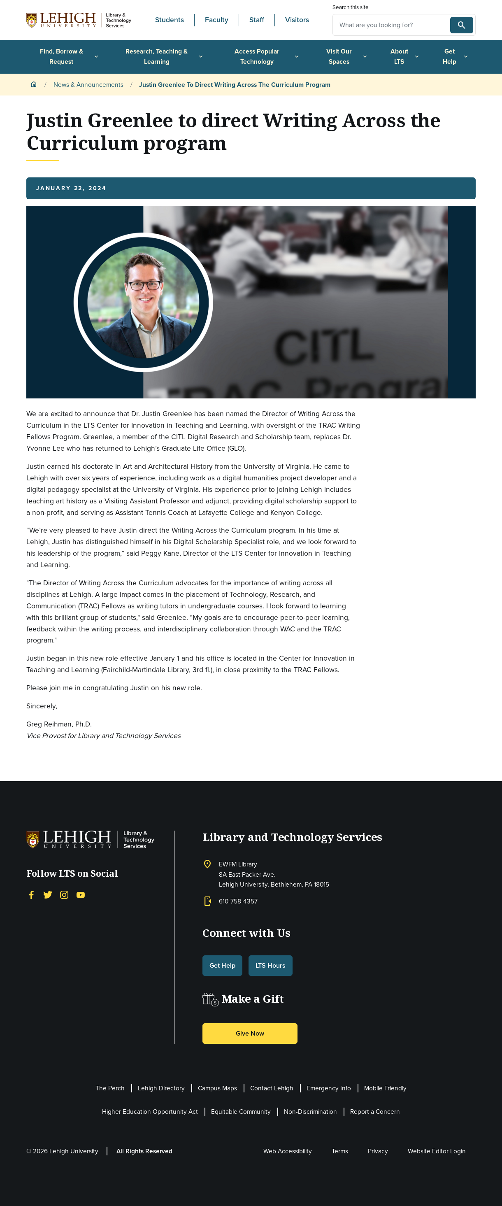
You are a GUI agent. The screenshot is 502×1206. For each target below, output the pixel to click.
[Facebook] (31, 894)
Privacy (378, 1151)
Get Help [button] (222, 965)
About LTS (405, 56)
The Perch (110, 1088)
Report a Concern (375, 1111)
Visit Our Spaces (347, 56)
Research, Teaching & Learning (165, 56)
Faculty (216, 19)
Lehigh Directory (161, 1088)
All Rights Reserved (144, 1151)
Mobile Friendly (385, 1088)
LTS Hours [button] (271, 965)
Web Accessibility (287, 1151)
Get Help (456, 56)
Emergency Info (329, 1088)
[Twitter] (48, 894)
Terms (340, 1151)
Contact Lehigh (271, 1088)
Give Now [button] (250, 1033)
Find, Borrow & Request (70, 56)
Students (169, 19)
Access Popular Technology (267, 56)
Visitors (297, 19)
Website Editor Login (437, 1151)
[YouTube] (81, 894)
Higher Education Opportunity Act (150, 1111)
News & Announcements (88, 84)
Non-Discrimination (310, 1111)
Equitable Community (241, 1111)
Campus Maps (217, 1088)
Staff (256, 19)
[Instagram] (64, 894)
